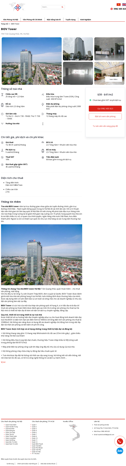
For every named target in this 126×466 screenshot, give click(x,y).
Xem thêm (113, 79)
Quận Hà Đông (10, 440)
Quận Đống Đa (10, 430)
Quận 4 (34, 430)
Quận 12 (34, 442)
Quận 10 (34, 438)
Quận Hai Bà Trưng (12, 427)
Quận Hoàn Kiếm (11, 425)
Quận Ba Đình (10, 429)
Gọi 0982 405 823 (105, 108)
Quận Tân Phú (36, 450)
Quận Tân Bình (36, 446)
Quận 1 (34, 425)
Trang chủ (4, 24)
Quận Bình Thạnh (37, 444)
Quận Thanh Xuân (11, 436)
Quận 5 (34, 432)
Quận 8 (34, 436)
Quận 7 (34, 434)
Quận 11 (34, 440)
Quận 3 (34, 429)
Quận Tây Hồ (10, 434)
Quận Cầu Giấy (10, 432)
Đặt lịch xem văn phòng (105, 116)
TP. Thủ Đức (36, 453)
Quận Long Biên (11, 438)
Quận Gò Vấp (36, 452)
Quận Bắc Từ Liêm (11, 442)
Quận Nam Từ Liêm (12, 444)
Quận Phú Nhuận (37, 448)
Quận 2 (34, 427)
